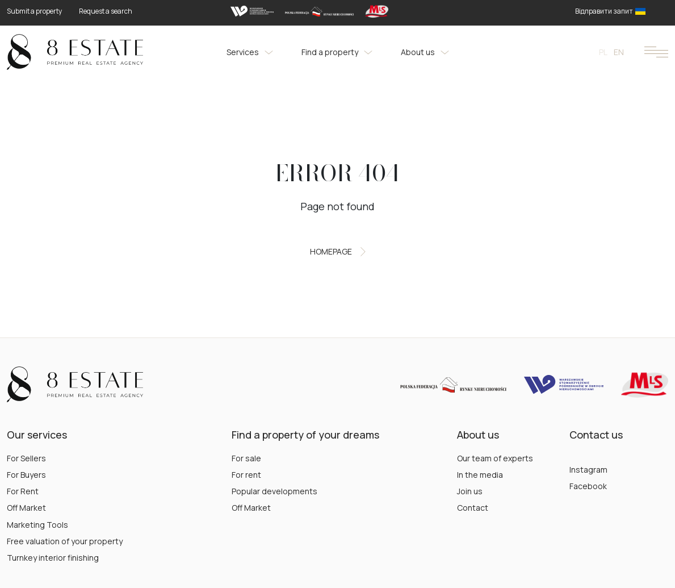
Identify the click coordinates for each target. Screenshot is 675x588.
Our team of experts (495, 458)
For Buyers (26, 474)
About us (425, 52)
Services (250, 52)
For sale (246, 458)
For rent (246, 474)
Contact (472, 507)
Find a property (336, 52)
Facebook (588, 486)
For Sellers (26, 458)
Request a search (105, 11)
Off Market (26, 507)
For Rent (23, 491)
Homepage (338, 251)
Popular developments (274, 491)
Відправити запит (610, 11)
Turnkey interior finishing (53, 557)
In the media (480, 474)
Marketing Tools (37, 524)
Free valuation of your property (65, 541)
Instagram (588, 469)
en (619, 52)
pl (603, 52)
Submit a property (34, 11)
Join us (470, 491)
